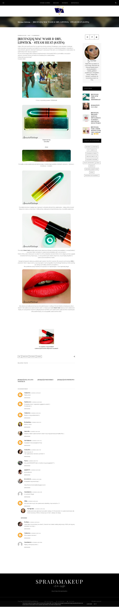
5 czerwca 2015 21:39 (37, 492)
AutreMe (27, 432)
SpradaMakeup (59, 581)
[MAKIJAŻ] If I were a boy (95, 106)
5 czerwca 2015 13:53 (35, 432)
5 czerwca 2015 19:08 (36, 479)
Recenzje (65, 2)
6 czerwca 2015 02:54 (34, 522)
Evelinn (26, 522)
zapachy (91, 165)
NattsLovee (27, 402)
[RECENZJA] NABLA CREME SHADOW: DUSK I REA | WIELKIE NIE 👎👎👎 (96, 130)
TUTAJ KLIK (54, 100)
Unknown (27, 393)
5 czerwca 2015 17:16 (36, 441)
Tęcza (26, 461)
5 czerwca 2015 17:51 (33, 461)
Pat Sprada (30, 509)
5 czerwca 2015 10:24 (36, 413)
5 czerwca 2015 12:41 (36, 422)
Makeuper (25, 356)
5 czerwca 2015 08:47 (36, 393)
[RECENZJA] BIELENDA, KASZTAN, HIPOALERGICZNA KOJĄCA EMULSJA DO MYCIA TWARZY (96, 118)
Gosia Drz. (27, 450)
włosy (98, 162)
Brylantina (27, 423)
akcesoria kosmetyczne (92, 169)
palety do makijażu (89, 162)
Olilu (25, 501)
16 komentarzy (36, 35)
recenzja (32, 356)
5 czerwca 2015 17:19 (36, 450)
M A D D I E (27, 479)
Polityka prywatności (59, 591)
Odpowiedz (27, 398)
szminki (39, 356)
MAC (29, 35)
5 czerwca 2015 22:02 (33, 501)
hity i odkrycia (92, 150)
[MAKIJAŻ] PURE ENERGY (45, 380)
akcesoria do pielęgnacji (92, 175)
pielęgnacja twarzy (91, 153)
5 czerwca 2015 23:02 (40, 509)
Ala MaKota (27, 441)
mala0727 (27, 470)
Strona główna (45, 2)
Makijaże (56, 2)
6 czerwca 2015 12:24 (36, 533)
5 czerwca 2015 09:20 (37, 402)
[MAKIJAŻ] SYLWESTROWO (65, 380)
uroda (91, 172)
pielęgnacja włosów (91, 159)
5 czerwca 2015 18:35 (35, 470)
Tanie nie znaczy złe (91, 156)
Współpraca (75, 2)
